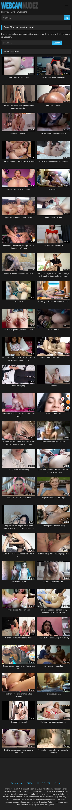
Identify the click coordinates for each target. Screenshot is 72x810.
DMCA (30, 783)
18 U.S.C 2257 (43, 783)
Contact (57, 783)
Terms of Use (16, 783)
